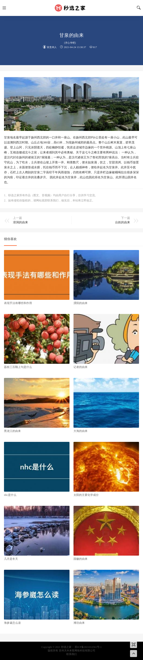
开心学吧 (70, 42)
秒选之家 (71, 8)
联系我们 (71, 654)
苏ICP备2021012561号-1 (88, 646)
